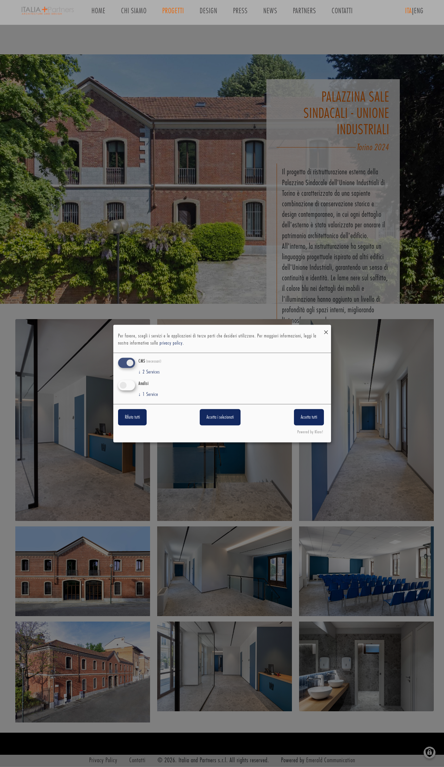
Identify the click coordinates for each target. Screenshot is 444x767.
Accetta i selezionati (220, 417)
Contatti (342, 13)
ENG (419, 13)
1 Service (148, 394)
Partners (304, 13)
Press (240, 13)
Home (98, 13)
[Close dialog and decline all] (326, 329)
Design (208, 13)
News (270, 13)
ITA (408, 13)
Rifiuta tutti (132, 417)
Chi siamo (134, 13)
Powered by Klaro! (310, 432)
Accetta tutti (309, 417)
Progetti (173, 13)
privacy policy (171, 343)
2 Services (149, 372)
